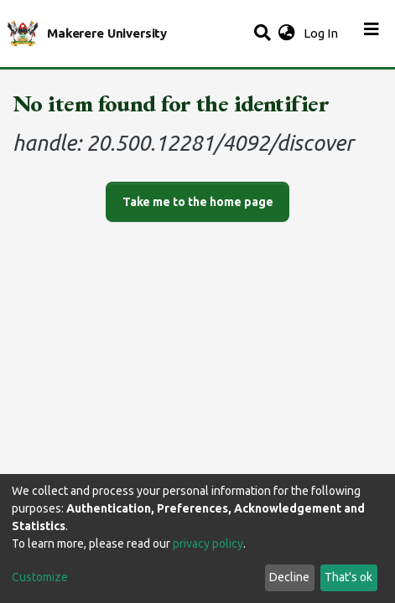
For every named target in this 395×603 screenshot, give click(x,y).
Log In (322, 33)
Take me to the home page (197, 202)
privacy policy (208, 543)
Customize (40, 577)
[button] (286, 34)
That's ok (348, 577)
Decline (289, 577)
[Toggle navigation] (371, 33)
